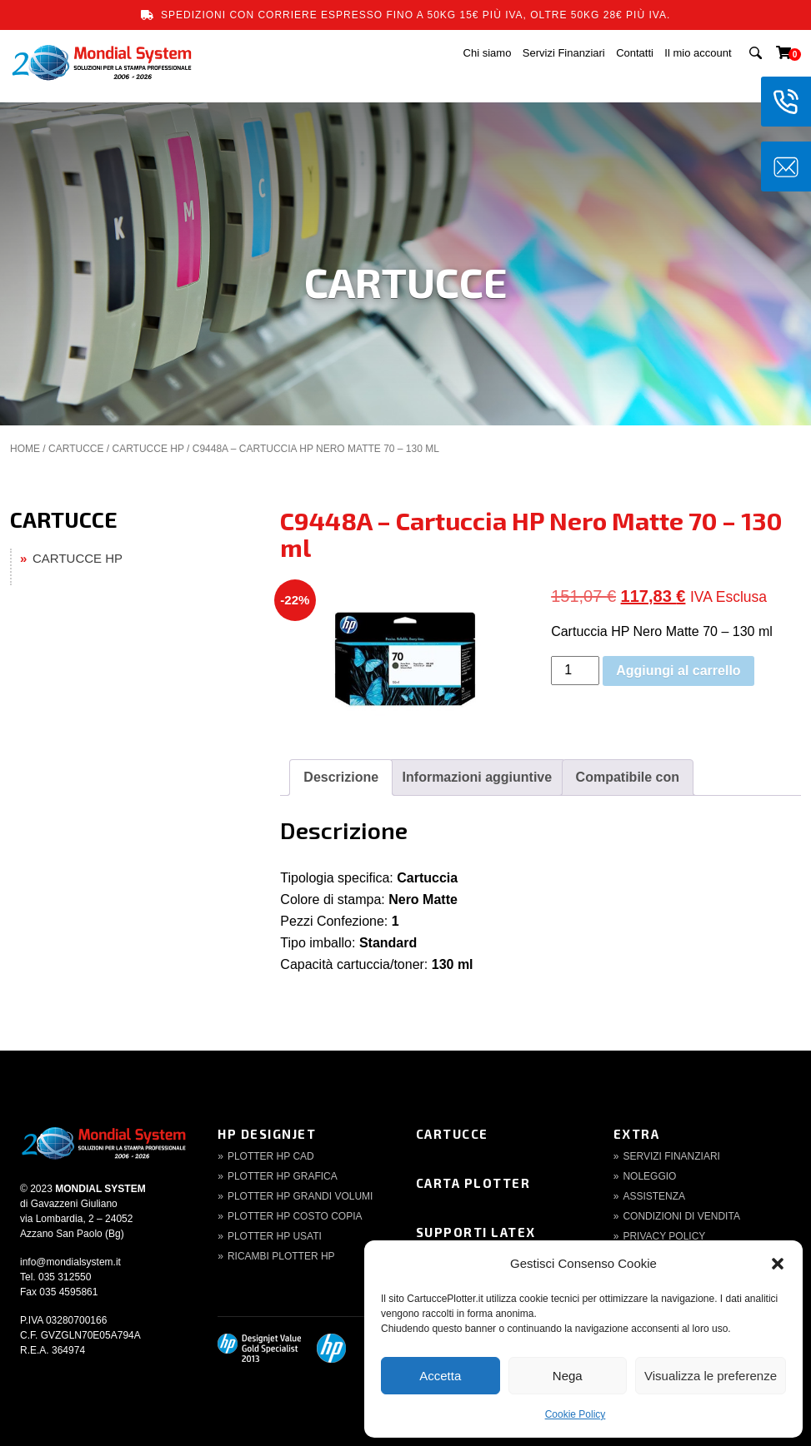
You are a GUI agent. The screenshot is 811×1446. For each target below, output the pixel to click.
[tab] (341, 777)
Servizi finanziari (671, 1156)
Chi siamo (487, 53)
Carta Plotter (473, 1182)
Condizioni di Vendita (681, 1216)
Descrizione (340, 777)
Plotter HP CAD (271, 1156)
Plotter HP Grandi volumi (300, 1196)
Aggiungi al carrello (678, 670)
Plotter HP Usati (275, 1236)
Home (25, 449)
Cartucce (452, 1133)
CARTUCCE (75, 449)
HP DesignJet (267, 1133)
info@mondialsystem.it (70, 1262)
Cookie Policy (575, 1414)
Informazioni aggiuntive (478, 777)
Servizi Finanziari (564, 53)
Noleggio (649, 1176)
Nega (568, 1376)
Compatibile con (627, 777)
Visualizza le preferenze (710, 1376)
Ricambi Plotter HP (281, 1256)
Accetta (440, 1376)
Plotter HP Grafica (283, 1176)
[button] (777, 1263)
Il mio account (697, 53)
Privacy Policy (664, 1236)
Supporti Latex (476, 1232)
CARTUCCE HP (147, 449)
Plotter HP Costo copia (295, 1216)
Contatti (634, 53)
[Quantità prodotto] (575, 670)
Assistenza (654, 1196)
